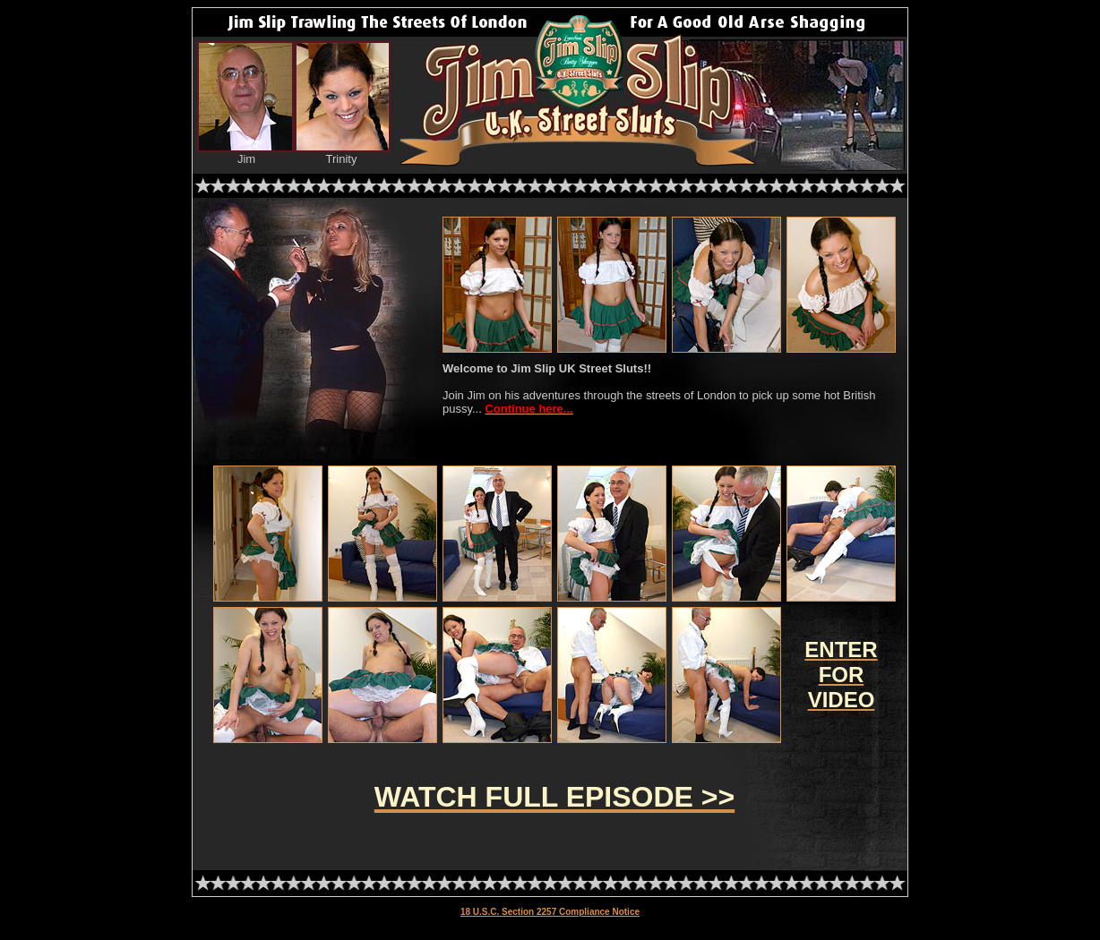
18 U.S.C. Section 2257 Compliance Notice (550, 912)
